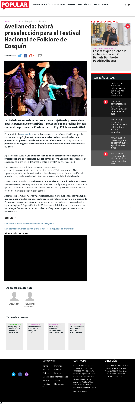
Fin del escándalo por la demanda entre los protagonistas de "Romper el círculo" (77, 331)
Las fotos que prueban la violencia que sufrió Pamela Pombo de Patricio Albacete (109, 56)
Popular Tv (47, 369)
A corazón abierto (57, 325)
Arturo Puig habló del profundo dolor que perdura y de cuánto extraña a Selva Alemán (56, 331)
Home (45, 366)
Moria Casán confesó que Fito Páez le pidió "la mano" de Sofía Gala (119, 158)
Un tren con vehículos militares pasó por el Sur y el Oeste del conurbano (118, 89)
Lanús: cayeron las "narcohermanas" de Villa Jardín (29, 223)
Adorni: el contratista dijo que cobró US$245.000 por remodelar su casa (119, 107)
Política (48, 4)
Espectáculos (85, 4)
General (46, 380)
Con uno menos (14, 325)
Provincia (38, 4)
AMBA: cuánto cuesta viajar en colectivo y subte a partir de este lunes (119, 142)
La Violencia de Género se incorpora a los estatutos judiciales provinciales (40, 228)
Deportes (72, 4)
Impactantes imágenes (104, 48)
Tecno (97, 4)
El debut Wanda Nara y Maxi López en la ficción (34, 329)
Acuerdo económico (79, 325)
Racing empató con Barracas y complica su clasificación (14, 329)
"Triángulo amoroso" (38, 325)
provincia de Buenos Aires (29, 305)
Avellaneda (25, 134)
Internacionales (61, 377)
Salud (105, 4)
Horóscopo (59, 384)
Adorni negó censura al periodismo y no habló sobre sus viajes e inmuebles (119, 125)
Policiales (59, 4)
